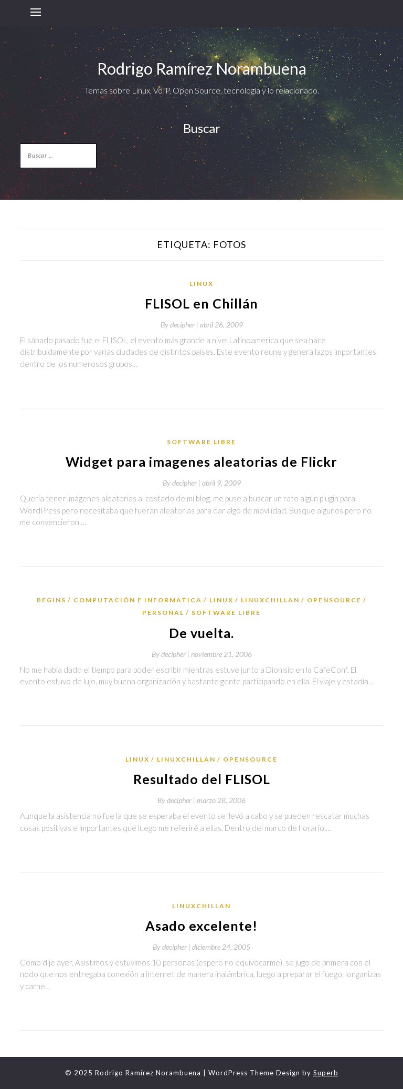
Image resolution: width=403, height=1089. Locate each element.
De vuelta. (201, 633)
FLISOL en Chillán (201, 303)
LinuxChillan (270, 600)
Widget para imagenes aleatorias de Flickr (201, 461)
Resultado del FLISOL (201, 779)
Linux (201, 283)
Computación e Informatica (137, 600)
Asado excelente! (201, 925)
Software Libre (201, 442)
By (180, 324)
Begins (51, 600)
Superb (325, 1073)
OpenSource (334, 600)
